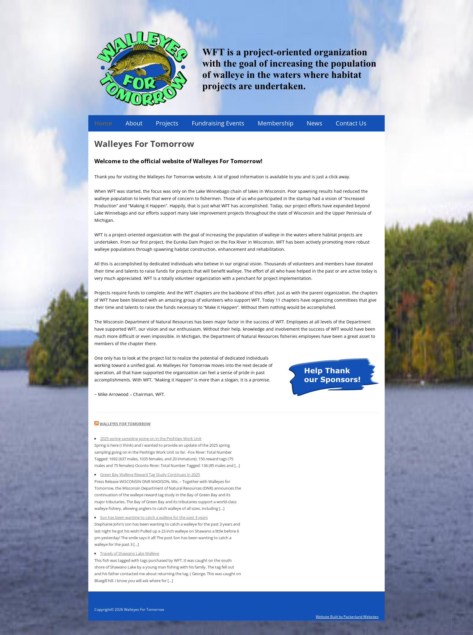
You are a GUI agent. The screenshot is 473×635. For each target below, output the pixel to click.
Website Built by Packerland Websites (347, 616)
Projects (167, 123)
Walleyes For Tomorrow (125, 423)
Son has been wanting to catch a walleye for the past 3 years (154, 517)
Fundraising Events (218, 123)
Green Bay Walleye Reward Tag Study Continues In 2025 (150, 474)
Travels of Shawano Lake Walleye (129, 553)
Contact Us (351, 123)
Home (103, 123)
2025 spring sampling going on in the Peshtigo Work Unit (150, 438)
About (134, 123)
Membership (275, 123)
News (314, 123)
